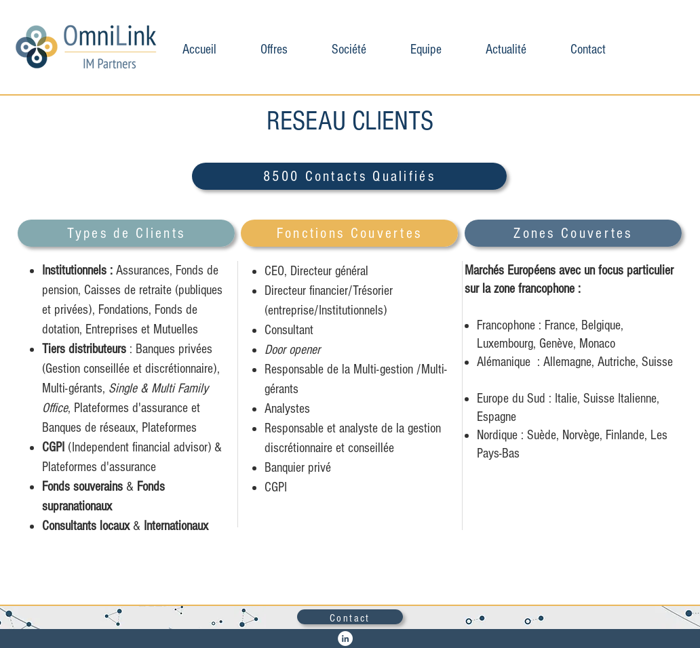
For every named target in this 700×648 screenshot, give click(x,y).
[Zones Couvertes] (573, 233)
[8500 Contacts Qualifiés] (349, 176)
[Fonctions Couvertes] (349, 233)
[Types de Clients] (126, 233)
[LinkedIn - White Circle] (345, 638)
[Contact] (350, 616)
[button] (273, 47)
